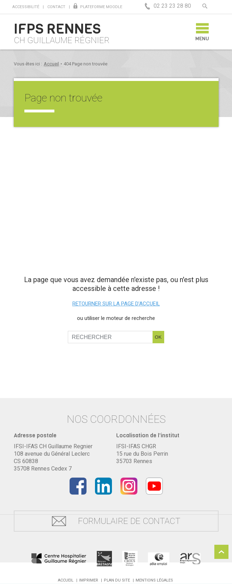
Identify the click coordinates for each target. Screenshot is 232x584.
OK (158, 337)
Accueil (51, 63)
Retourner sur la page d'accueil (116, 303)
